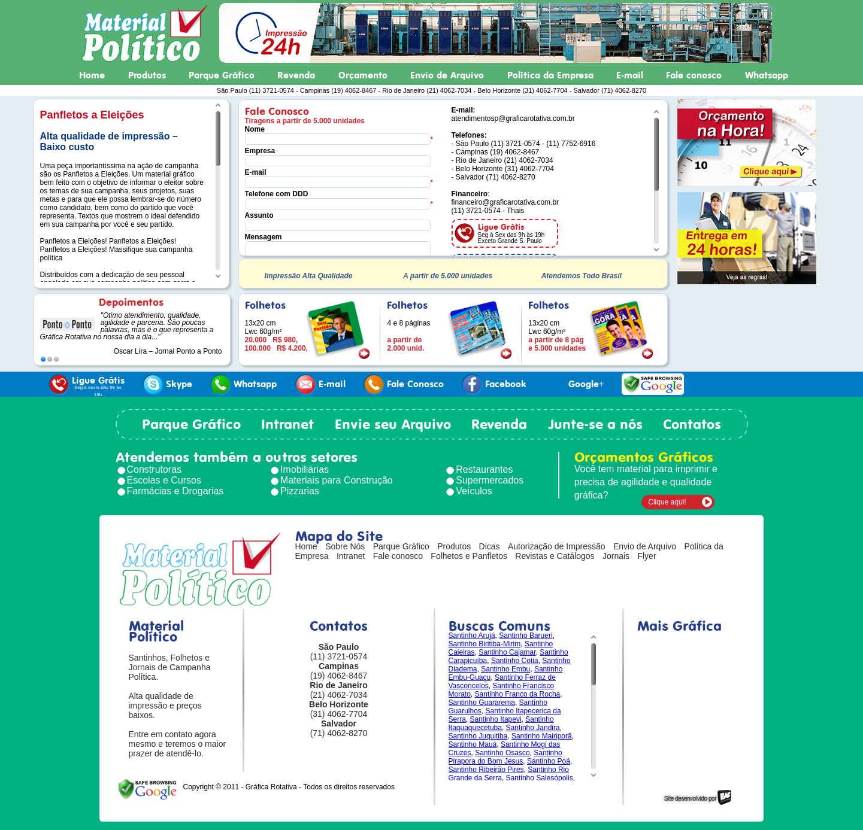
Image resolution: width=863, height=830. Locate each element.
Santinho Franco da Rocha (518, 694)
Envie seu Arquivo (393, 424)
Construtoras (154, 469)
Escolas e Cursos (164, 480)
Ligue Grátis (87, 385)
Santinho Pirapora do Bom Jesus (505, 757)
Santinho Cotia (514, 660)
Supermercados (489, 480)
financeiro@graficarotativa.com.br (505, 202)
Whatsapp (766, 75)
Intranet (287, 424)
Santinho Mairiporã (541, 736)
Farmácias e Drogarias (175, 491)
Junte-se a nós (595, 424)
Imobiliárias (304, 469)
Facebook (494, 384)
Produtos (147, 75)
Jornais (615, 556)
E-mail (629, 75)
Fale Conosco (404, 384)
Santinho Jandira (533, 727)
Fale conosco (694, 75)
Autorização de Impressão (556, 546)
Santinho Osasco (502, 753)
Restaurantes (484, 469)
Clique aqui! (667, 502)
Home (92, 75)
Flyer (646, 556)
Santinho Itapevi (496, 719)
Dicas (489, 546)
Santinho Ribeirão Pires (486, 769)
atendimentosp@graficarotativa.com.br (513, 118)
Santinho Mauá (473, 744)
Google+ (574, 384)
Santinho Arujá (472, 635)
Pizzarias (299, 491)
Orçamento (362, 75)
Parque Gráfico (222, 75)
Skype (167, 384)
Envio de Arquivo (447, 75)
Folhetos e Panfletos (469, 556)
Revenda (296, 75)
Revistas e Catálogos (554, 556)
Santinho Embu (505, 669)
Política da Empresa (550, 75)
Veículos (474, 491)
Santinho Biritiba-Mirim (485, 644)
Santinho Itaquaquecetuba (501, 723)
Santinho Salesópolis (539, 778)
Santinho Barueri (525, 635)
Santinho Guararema (482, 702)
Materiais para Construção (336, 480)
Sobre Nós (345, 546)
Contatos (692, 424)
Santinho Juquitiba (478, 736)
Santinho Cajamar (507, 652)
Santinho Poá (548, 761)
